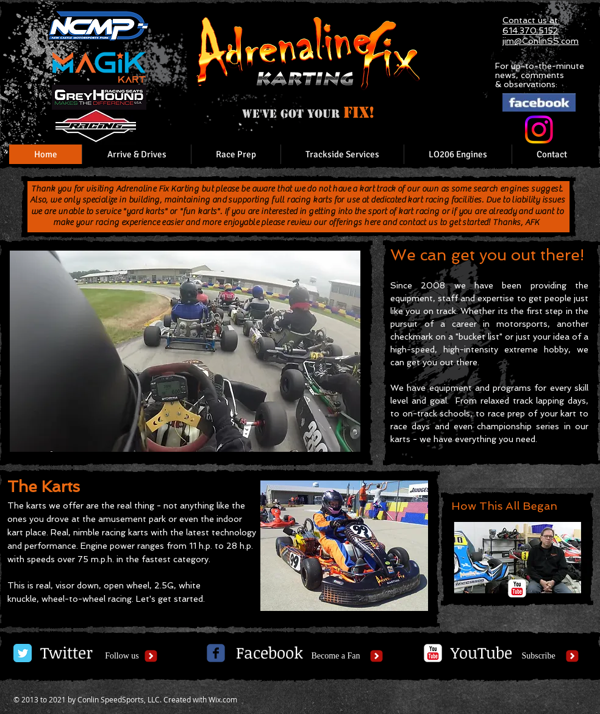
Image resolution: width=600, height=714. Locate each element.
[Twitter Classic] (22, 653)
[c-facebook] (216, 653)
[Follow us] (122, 656)
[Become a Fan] (336, 656)
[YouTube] (481, 653)
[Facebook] (269, 653)
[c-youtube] (517, 588)
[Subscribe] (538, 656)
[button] (185, 351)
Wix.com (223, 699)
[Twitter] (66, 653)
